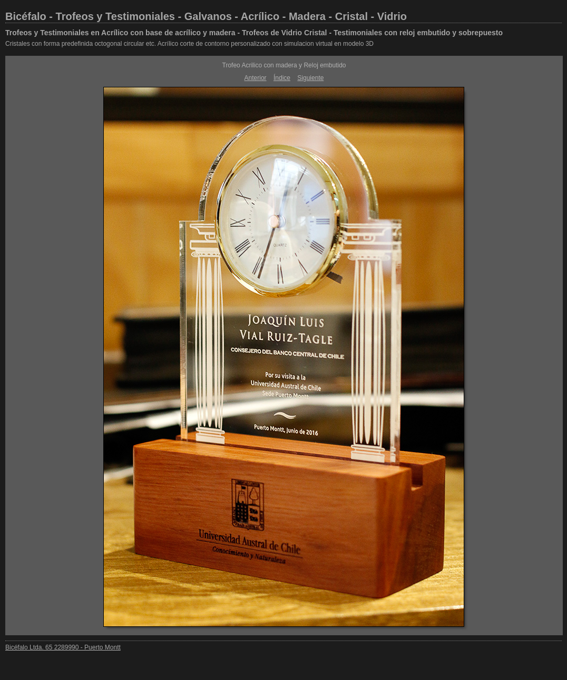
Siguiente (310, 78)
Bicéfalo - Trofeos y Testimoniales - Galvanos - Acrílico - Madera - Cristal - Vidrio (206, 16)
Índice (281, 78)
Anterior (256, 78)
